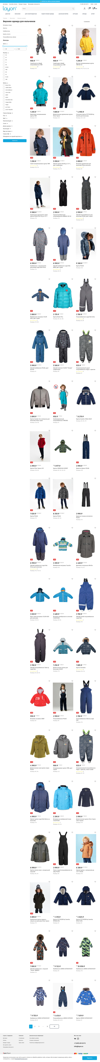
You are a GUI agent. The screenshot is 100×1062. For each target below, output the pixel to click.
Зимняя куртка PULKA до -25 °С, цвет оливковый (62, 164)
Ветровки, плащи (7, 25)
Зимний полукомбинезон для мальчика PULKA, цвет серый (84, 215)
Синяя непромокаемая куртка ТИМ (40, 163)
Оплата (4, 1040)
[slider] (3, 46)
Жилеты (5, 28)
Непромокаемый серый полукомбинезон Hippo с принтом (85, 368)
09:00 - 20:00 (94, 4)
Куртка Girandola (81, 667)
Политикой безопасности (21, 1059)
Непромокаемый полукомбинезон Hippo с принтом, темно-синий (86, 768)
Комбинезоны (6, 31)
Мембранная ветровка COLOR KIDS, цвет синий (38, 317)
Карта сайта (21, 1042)
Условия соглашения (34, 1040)
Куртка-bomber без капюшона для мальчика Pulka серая (40, 419)
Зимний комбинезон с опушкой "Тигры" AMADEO (39, 969)
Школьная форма (63, 14)
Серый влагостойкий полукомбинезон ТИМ (36, 64)
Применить (15, 140)
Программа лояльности (34, 4)
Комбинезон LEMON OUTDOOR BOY (62, 969)
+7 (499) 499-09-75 (84, 4)
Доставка (5, 4)
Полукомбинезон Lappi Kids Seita (85, 317)
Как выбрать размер (34, 1038)
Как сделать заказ (7, 1044)
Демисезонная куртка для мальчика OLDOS (60, 668)
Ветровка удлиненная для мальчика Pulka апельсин (83, 164)
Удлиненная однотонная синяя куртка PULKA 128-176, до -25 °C (39, 215)
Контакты (21, 1040)
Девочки (7, 14)
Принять (89, 1058)
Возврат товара (23, 4)
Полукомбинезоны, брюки (9, 37)
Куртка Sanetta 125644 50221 (84, 419)
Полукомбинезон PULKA (60, 718)
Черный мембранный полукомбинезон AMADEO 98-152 (62, 215)
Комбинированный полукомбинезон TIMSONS (60, 419)
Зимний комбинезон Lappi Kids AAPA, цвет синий (61, 266)
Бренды (84, 14)
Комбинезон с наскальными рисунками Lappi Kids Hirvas (38, 266)
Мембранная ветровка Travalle (62, 565)
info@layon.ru (78, 1046)
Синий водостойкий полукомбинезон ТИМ (59, 64)
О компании (21, 1038)
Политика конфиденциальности (37, 1042)
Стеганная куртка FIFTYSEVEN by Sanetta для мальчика (85, 115)
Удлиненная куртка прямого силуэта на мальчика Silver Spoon (39, 920)
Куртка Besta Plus (58, 317)
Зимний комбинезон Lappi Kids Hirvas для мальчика (38, 566)
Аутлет (93, 14)
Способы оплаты (13, 4)
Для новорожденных (31, 14)
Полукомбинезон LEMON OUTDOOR (63, 1018)
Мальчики (17, 14)
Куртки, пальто (6, 34)
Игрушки (75, 14)
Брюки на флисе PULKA (82, 468)
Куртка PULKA (80, 266)
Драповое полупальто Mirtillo (84, 565)
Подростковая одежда (47, 14)
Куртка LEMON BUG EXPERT (60, 468)
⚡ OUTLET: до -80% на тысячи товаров (50, 1)
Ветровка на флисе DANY (37, 718)
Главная (5, 18)
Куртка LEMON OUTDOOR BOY (84, 1018)
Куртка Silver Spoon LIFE (37, 468)
